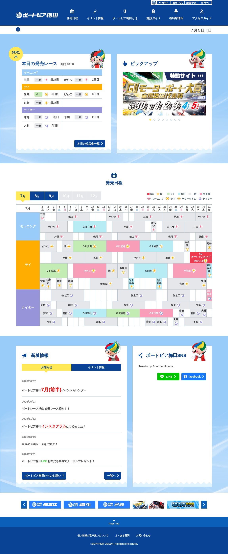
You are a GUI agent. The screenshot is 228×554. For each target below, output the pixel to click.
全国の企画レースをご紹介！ (40, 444)
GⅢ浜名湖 (209, 270)
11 (79, 196)
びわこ (48, 246)
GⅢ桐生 (209, 295)
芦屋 (179, 216)
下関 (51, 321)
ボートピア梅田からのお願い (44, 475)
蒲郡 (48, 313)
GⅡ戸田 (90, 246)
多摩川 (48, 283)
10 (65, 196)
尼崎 (67, 258)
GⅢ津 (151, 270)
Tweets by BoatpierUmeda (156, 366)
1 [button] (150, 120)
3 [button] (159, 120)
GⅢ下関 (156, 313)
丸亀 (201, 305)
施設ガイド (153, 14)
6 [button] (171, 120)
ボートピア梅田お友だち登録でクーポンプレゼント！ (58, 461)
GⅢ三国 (90, 227)
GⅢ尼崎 (123, 246)
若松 (195, 313)
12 (94, 196)
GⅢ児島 (131, 283)
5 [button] (167, 120)
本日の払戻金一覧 (90, 143)
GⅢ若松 (90, 313)
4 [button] (163, 120)
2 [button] (154, 120)
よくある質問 (122, 535)
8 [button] (179, 120)
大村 (45, 305)
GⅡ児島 (53, 270)
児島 (98, 258)
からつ (115, 216)
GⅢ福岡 (156, 246)
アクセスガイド (202, 14)
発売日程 (72, 14)
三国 (148, 216)
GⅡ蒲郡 (123, 313)
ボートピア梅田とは (124, 14)
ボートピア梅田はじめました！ (54, 426)
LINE (171, 376)
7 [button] (175, 120)
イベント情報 (95, 14)
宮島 (184, 284)
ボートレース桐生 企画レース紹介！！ (46, 408)
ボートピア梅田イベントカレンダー (54, 390)
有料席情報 (176, 14)
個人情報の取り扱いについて (93, 535)
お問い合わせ (143, 535)
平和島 (190, 270)
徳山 (73, 216)
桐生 (73, 305)
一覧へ (113, 475)
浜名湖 (187, 246)
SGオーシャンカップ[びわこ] (200, 257)
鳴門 (98, 236)
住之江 (67, 295)
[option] (164, 94)
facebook (196, 376)
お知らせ (46, 367)
